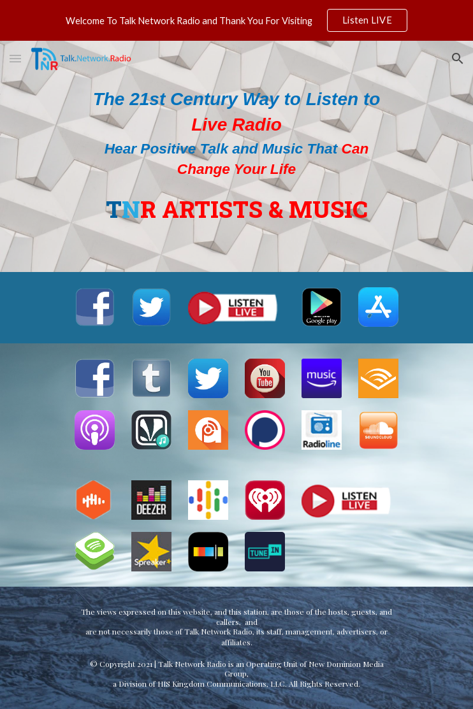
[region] (236, 20)
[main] (236, 156)
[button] (15, 58)
